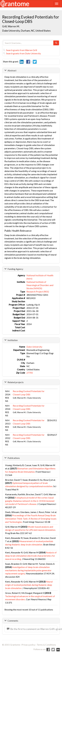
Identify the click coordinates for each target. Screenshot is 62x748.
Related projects (16, 382)
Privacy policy (28, 644)
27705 (29, 372)
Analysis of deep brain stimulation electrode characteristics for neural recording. (31, 555)
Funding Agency (15, 269)
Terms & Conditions (46, 644)
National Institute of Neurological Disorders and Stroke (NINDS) (39, 285)
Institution (13, 340)
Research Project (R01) (37, 291)
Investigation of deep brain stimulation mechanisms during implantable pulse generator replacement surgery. (28, 570)
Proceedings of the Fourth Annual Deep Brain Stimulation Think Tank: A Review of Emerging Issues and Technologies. (30, 518)
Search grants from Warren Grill (20, 50)
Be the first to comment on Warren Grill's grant (32, 628)
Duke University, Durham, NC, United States (26, 30)
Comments (13, 620)
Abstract (12, 70)
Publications (14, 458)
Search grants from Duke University (22, 53)
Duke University (34, 346)
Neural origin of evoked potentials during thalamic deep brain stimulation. (29, 584)
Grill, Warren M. (11, 26)
